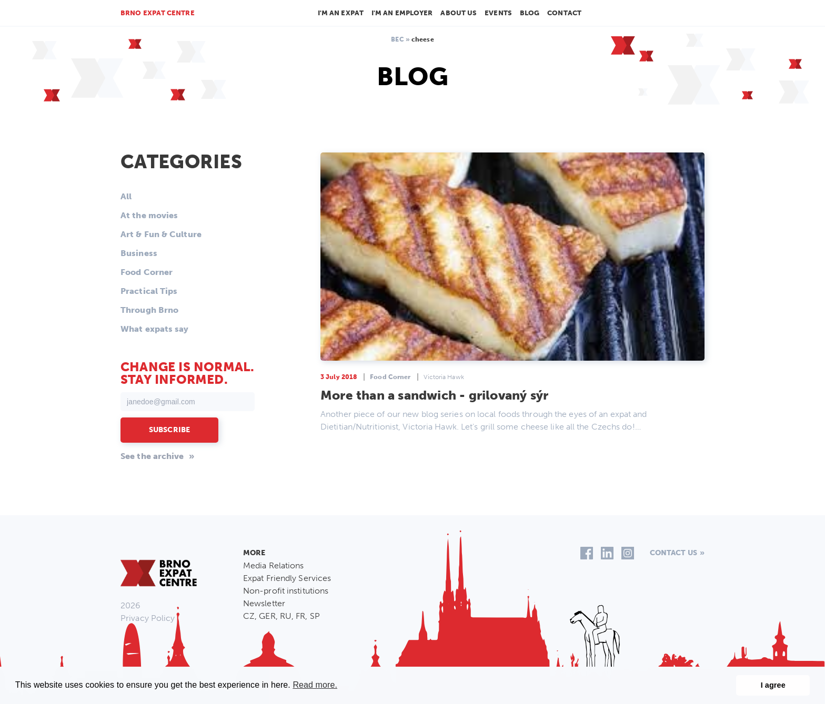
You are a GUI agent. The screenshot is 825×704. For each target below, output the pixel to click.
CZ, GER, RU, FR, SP (281, 616)
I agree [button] (773, 685)
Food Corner (146, 272)
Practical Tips (148, 291)
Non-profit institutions (285, 591)
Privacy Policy (147, 618)
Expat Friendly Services (287, 578)
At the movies (149, 215)
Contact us (673, 552)
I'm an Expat (341, 13)
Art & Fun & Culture (161, 234)
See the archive (152, 456)
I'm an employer (402, 13)
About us (458, 13)
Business (138, 253)
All (126, 196)
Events (498, 13)
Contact (564, 13)
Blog (529, 13)
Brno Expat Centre (157, 13)
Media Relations (273, 565)
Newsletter (264, 603)
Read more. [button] (315, 684)
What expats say (154, 329)
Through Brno (149, 310)
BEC (397, 39)
